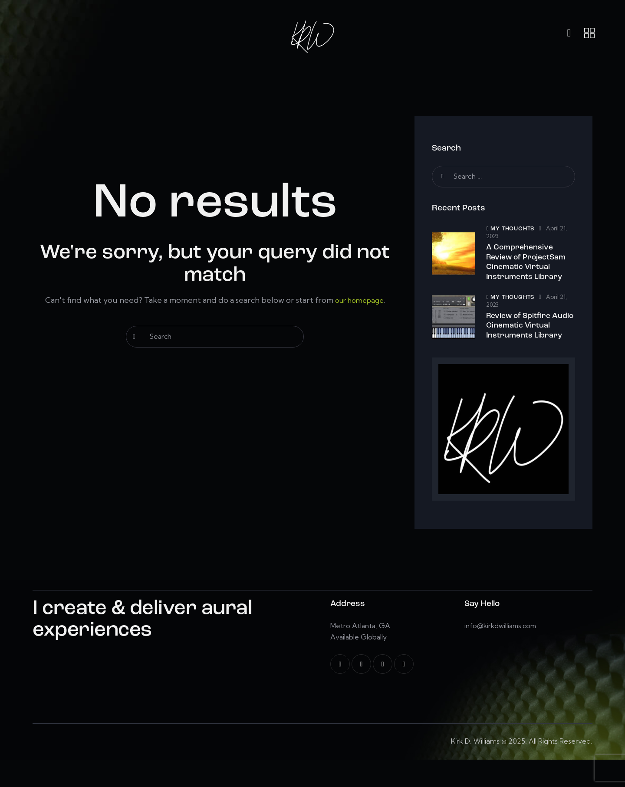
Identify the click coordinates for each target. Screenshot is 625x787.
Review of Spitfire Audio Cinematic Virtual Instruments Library (526, 344)
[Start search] (134, 337)
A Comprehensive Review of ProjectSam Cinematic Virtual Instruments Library (529, 267)
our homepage (359, 300)
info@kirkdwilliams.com (501, 653)
